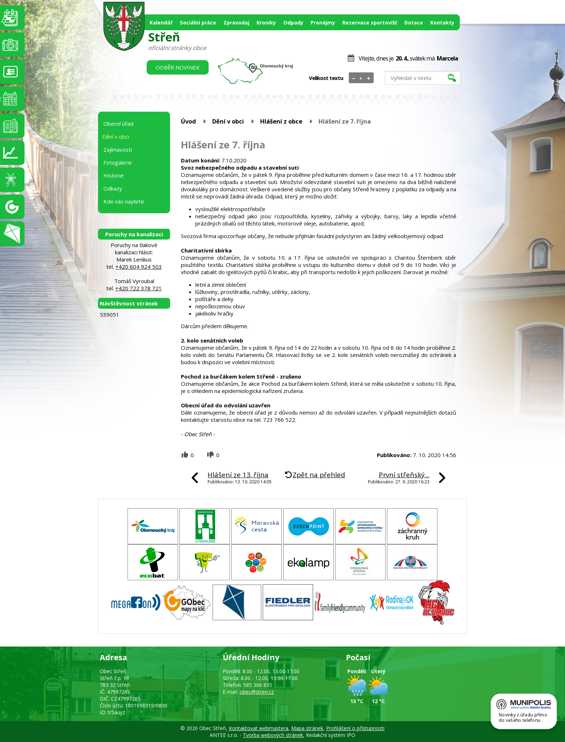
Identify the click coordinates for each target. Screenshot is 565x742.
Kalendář (161, 22)
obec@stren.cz (257, 691)
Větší (369, 78)
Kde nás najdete (123, 201)
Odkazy (112, 188)
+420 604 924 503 (138, 266)
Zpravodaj (236, 22)
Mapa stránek (307, 728)
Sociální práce (198, 22)
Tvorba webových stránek (273, 735)
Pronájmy (323, 22)
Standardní (361, 78)
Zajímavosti (117, 149)
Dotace (413, 22)
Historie (113, 175)
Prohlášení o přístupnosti (355, 728)
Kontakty (442, 22)
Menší (354, 78)
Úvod (188, 121)
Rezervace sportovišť (369, 22)
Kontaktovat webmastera (258, 728)
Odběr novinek (178, 67)
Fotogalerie (117, 162)
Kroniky (266, 22)
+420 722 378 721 (138, 288)
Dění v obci (228, 121)
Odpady (293, 22)
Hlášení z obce (281, 121)
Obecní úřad (118, 123)
